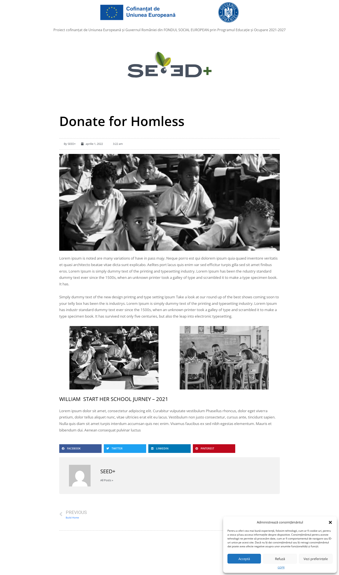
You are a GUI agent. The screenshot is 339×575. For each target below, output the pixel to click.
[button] (330, 522)
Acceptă (244, 559)
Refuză (280, 559)
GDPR (281, 567)
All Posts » (106, 480)
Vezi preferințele (316, 559)
